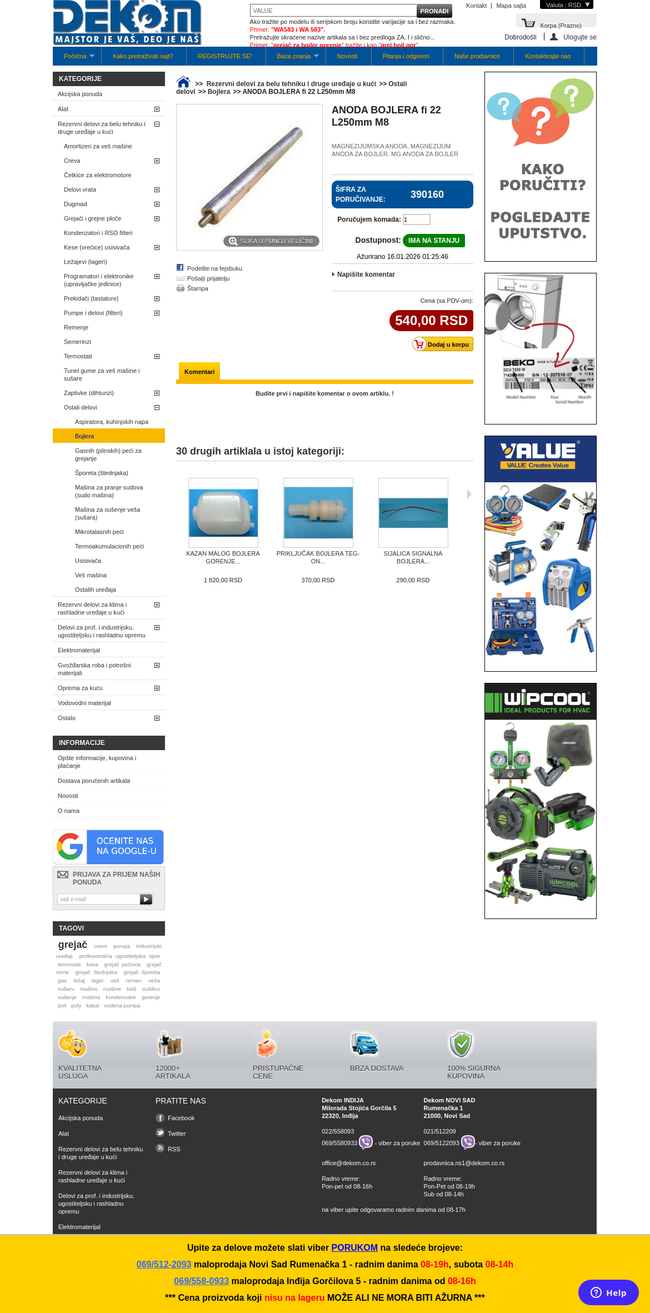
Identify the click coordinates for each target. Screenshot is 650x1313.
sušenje (67, 997)
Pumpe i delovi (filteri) (93, 312)
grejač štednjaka (96, 972)
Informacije (82, 743)
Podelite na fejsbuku (214, 268)
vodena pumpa (122, 1005)
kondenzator (121, 997)
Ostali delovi (80, 407)
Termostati (78, 356)
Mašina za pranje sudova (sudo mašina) (109, 491)
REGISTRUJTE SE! (225, 56)
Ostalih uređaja (95, 589)
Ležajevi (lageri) (85, 261)
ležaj (78, 980)
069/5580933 (339, 1142)
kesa (92, 964)
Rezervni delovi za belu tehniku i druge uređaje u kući (102, 128)
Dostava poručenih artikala (94, 780)
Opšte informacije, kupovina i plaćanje (97, 762)
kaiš (132, 989)
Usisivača (88, 560)
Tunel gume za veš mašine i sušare (102, 374)
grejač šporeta (141, 972)
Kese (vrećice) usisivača (97, 247)
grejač (72, 944)
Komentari (199, 371)
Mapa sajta (511, 5)
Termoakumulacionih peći (109, 546)
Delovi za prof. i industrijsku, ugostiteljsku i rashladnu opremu (102, 631)
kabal (92, 1005)
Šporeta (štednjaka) (101, 473)
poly (76, 1005)
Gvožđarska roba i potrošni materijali (94, 669)
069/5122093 (441, 1142)
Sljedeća (469, 494)
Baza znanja (292, 59)
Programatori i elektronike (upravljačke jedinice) (98, 280)
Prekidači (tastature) (91, 298)
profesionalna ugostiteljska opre (119, 956)
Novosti (347, 56)
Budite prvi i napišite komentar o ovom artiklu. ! (325, 393)
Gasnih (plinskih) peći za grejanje (108, 454)
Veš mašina (91, 575)
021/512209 (440, 1131)
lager (98, 980)
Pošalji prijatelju (208, 278)
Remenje (76, 327)
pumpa (121, 946)
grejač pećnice (122, 964)
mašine (112, 989)
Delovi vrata (80, 189)
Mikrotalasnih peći (99, 531)
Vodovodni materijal (84, 703)
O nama (68, 810)
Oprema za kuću (80, 688)
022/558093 (338, 1131)
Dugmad (75, 204)
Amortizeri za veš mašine (98, 146)
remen (134, 980)
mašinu (89, 989)
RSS (174, 1149)
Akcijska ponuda (80, 94)
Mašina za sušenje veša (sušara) (107, 513)
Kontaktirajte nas (548, 56)
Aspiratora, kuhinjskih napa (111, 421)
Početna (73, 59)
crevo (100, 946)
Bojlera (84, 436)
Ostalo (67, 718)
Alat (63, 109)
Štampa (197, 288)
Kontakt (476, 5)
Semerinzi (77, 341)
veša (154, 980)
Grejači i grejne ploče (92, 218)
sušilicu (151, 989)
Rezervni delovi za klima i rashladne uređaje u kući (92, 608)
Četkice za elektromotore (98, 175)
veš (115, 980)
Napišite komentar (366, 274)
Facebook (181, 1118)
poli (62, 1005)
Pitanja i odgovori (406, 56)
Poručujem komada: (369, 219)
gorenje (151, 997)
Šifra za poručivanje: (361, 194)
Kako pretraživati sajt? (143, 56)
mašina (91, 997)
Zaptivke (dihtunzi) (89, 393)
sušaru (66, 989)
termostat (69, 964)
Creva (72, 160)
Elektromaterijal (79, 650)
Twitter (177, 1133)
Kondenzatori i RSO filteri (98, 232)
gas (62, 980)
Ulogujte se (580, 37)
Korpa (561, 24)
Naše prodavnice (477, 56)
